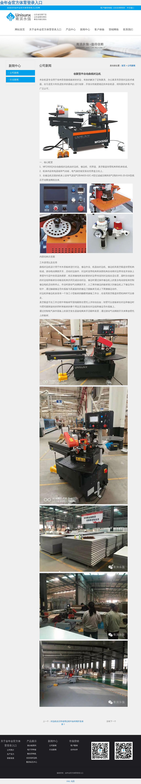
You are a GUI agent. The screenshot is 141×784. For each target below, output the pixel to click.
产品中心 (71, 29)
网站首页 (20, 29)
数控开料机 (31, 754)
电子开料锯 (31, 750)
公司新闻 (131, 66)
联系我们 (128, 29)
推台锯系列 (31, 745)
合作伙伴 (74, 750)
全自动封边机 (31, 758)
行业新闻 (14, 79)
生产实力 (10, 754)
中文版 (130, 8)
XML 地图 (70, 781)
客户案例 (74, 745)
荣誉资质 (10, 758)
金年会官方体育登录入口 (21, 3)
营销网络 (114, 29)
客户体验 (99, 29)
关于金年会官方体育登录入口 (45, 29)
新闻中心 (85, 29)
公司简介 (10, 750)
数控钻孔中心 (31, 762)
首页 (123, 66)
